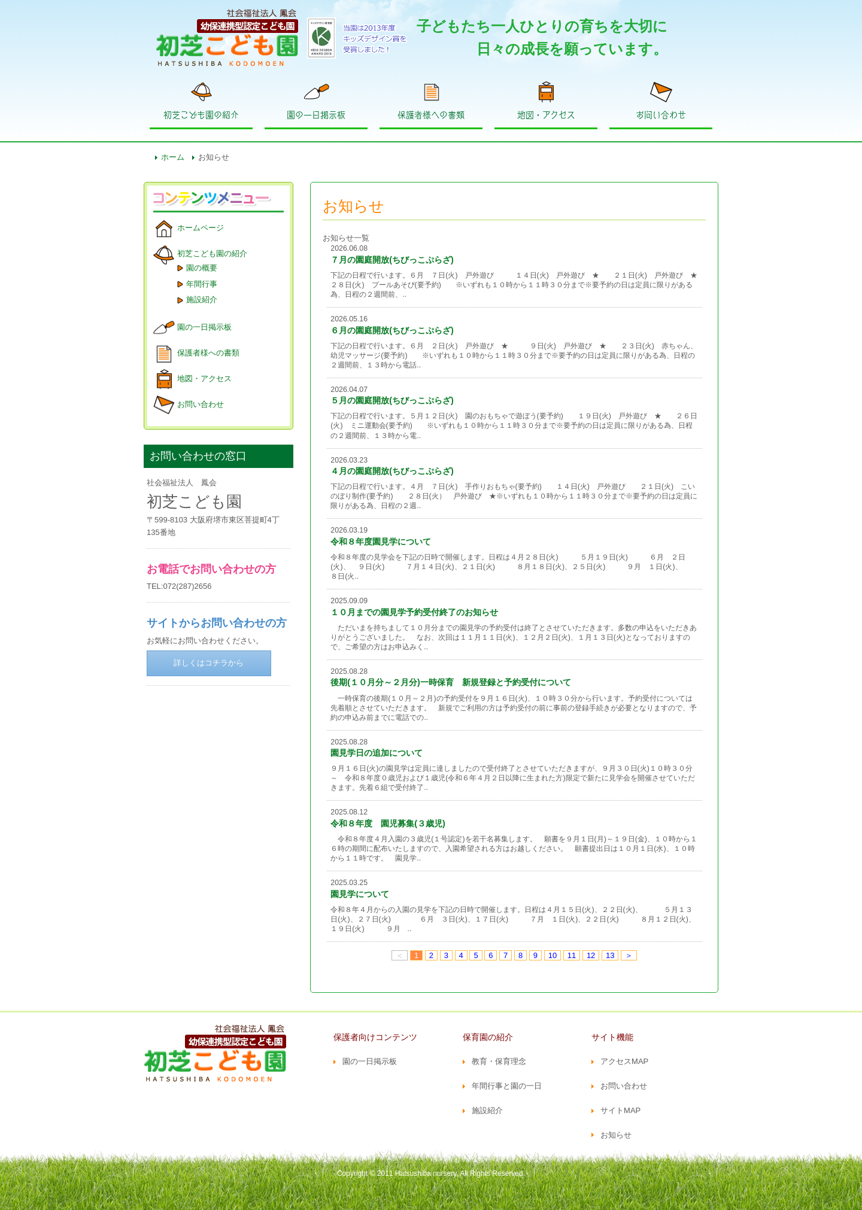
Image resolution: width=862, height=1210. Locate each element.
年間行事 (201, 283)
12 (591, 955)
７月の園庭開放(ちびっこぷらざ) (392, 260)
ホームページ (200, 227)
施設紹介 (201, 299)
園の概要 (201, 267)
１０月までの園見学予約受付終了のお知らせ (414, 612)
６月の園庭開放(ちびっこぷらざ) (392, 330)
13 (610, 955)
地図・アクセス (546, 115)
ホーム (172, 157)
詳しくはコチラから (209, 662)
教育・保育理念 (499, 1061)
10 (552, 955)
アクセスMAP (624, 1061)
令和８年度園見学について (380, 541)
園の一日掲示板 (316, 115)
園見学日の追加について (376, 753)
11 (571, 955)
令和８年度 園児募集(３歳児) (387, 823)
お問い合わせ (661, 115)
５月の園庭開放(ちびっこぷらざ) (392, 400)
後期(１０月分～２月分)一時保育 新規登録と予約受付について (450, 682)
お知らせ (616, 1134)
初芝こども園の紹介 (201, 115)
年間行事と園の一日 (507, 1085)
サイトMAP (620, 1110)
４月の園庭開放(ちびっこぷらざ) (392, 471)
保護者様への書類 (431, 115)
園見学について (359, 894)
